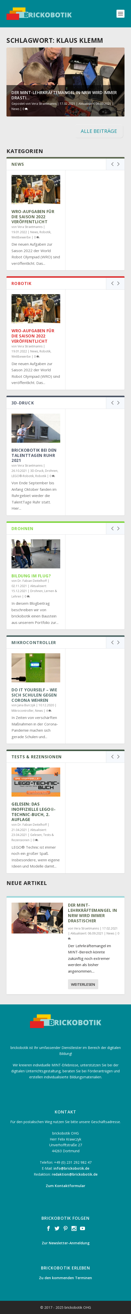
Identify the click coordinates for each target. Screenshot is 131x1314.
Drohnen (51, 471)
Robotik (45, 232)
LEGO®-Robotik (23, 476)
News (15, 109)
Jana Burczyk (26, 705)
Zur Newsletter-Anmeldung (66, 1243)
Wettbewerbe (21, 237)
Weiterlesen (83, 984)
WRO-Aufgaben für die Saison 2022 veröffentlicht (33, 217)
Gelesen (36, 835)
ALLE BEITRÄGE (99, 131)
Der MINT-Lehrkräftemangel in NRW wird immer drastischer (92, 912)
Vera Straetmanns (44, 104)
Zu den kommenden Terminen (65, 1277)
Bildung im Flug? (31, 576)
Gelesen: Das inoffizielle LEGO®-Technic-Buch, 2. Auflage (34, 811)
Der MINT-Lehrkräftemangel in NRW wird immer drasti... (64, 95)
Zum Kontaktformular (65, 1185)
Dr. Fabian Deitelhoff (32, 581)
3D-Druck (37, 471)
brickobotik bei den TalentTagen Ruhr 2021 (34, 455)
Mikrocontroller (23, 711)
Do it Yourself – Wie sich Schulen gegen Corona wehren (34, 695)
